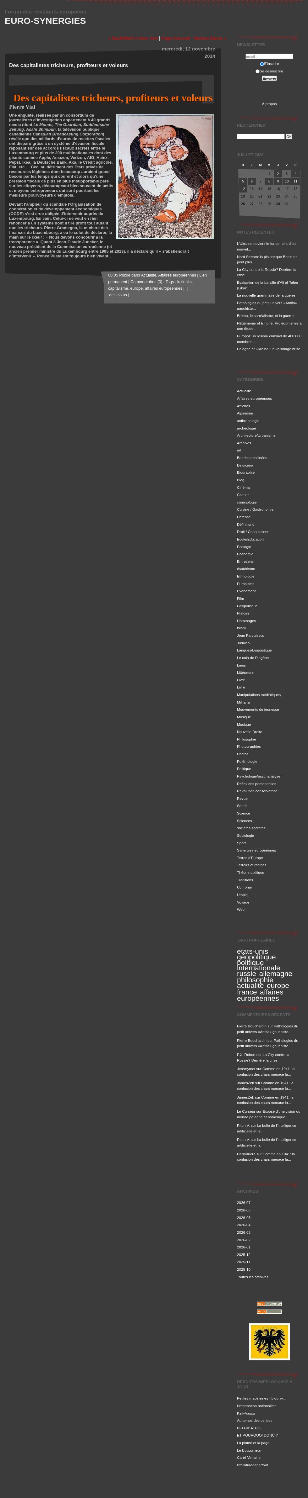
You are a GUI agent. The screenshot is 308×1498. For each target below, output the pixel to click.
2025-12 (243, 1255)
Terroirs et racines (251, 865)
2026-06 (243, 1210)
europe (278, 985)
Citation (243, 495)
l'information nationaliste (257, 1406)
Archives (244, 443)
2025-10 (243, 1269)
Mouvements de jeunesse (258, 709)
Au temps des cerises (254, 1420)
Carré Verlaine (249, 1457)
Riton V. (243, 1125)
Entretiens (245, 561)
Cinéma (243, 487)
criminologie (247, 502)
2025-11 (243, 1262)
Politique (244, 769)
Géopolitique (247, 606)
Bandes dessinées (252, 458)
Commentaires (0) (146, 282)
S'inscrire (269, 63)
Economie (245, 554)
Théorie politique (250, 872)
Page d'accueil (176, 38)
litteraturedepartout (252, 1465)
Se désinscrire (269, 71)
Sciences (244, 821)
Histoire (243, 613)
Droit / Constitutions (253, 532)
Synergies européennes (256, 850)
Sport (241, 843)
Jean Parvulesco (250, 635)
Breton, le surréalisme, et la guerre (265, 316)
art (239, 450)
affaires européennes (260, 995)
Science (243, 813)
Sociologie (245, 835)
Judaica (243, 643)
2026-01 (243, 1247)
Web (241, 909)
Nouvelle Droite (249, 732)
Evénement (246, 591)
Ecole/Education (250, 539)
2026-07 (243, 1202)
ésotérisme (246, 569)
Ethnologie (246, 576)
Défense (244, 517)
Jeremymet (246, 1069)
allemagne (275, 973)
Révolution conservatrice (257, 791)
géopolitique (256, 957)
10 (287, 181)
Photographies (249, 746)
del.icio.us (117, 295)
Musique (244, 717)
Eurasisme (246, 584)
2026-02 (243, 1240)
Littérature (245, 672)
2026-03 (243, 1232)
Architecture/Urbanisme (256, 435)
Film (240, 598)
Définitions (245, 524)
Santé (242, 806)
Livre (241, 680)
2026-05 (243, 1218)
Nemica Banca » (210, 38)
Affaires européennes (254, 398)
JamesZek (245, 1083)
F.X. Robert (246, 1054)
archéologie (246, 428)
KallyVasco (246, 1413)
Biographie (246, 472)
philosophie (255, 980)
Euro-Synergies (45, 21)
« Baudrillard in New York (133, 38)
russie (246, 973)
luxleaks (184, 282)
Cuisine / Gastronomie (255, 509)
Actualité (244, 391)
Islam (241, 628)
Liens (241, 665)
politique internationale (258, 965)
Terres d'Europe (250, 858)
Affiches (243, 406)
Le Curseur (246, 1111)
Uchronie (244, 887)
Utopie (242, 895)
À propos (269, 104)
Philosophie (246, 739)
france (247, 992)
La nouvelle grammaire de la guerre (266, 295)
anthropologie (248, 421)
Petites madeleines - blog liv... (261, 1398)
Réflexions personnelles (256, 784)
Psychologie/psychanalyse (258, 776)
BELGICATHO (249, 1428)
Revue (242, 798)
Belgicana (245, 465)
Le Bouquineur (249, 1450)
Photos (243, 754)
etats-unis (252, 951)
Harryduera (246, 1154)
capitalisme (118, 288)
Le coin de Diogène (253, 658)
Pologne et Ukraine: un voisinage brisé (268, 349)
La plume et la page (253, 1443)
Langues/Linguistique (254, 650)
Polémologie (247, 761)
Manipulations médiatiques (259, 695)
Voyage (243, 902)
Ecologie (244, 547)
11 (295, 181)
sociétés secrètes (251, 828)
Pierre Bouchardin (252, 1026)
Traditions (245, 880)
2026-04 (243, 1225)
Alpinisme (245, 413)
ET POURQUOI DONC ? (257, 1435)
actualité (250, 985)
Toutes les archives (252, 1277)
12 (243, 189)
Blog (241, 480)
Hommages (246, 621)
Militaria (243, 702)
